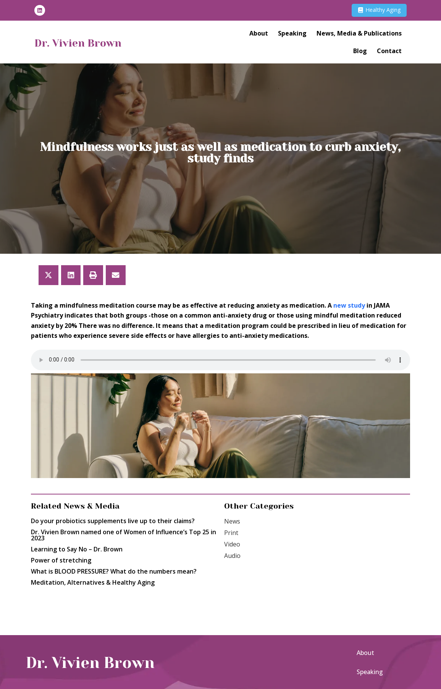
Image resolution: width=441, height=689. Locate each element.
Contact (389, 52)
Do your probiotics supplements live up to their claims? (114, 521)
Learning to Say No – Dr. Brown (77, 549)
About (258, 35)
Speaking (292, 35)
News (232, 521)
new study (349, 305)
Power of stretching (61, 560)
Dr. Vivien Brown (89, 43)
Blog (360, 52)
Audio (232, 555)
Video (232, 544)
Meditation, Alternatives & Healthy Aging (93, 582)
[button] (48, 275)
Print (231, 533)
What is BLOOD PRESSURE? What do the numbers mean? (114, 571)
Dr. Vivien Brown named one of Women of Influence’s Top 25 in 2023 (123, 535)
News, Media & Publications (359, 35)
